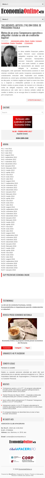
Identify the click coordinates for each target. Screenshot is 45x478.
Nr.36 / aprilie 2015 (7, 224)
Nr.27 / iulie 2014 (7, 205)
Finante (12, 43)
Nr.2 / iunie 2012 (7, 151)
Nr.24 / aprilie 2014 (7, 198)
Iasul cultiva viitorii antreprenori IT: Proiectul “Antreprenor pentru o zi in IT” (22, 401)
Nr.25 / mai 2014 (7, 201)
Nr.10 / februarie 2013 (8, 168)
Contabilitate (5, 43)
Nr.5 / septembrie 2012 (9, 157)
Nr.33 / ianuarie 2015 (8, 218)
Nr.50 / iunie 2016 (7, 255)
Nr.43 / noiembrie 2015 (9, 240)
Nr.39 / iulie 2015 (7, 231)
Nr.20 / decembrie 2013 (9, 190)
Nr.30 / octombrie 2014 (9, 211)
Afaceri (27, 41)
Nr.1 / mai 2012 (6, 149)
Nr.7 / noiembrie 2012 (8, 162)
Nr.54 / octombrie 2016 (9, 263)
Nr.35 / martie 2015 (8, 222)
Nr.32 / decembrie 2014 (9, 216)
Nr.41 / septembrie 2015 (9, 235)
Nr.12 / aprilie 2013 (7, 172)
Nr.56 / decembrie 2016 (9, 268)
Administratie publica (17, 41)
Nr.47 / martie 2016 (8, 248)
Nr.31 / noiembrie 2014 (9, 214)
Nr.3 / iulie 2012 (6, 153)
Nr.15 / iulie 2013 (7, 179)
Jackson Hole (29, 475)
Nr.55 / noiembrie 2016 (9, 266)
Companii (39, 41)
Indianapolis (39, 474)
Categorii (18, 348)
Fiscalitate (19, 43)
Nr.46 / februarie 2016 (8, 246)
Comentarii (7, 348)
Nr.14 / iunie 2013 (7, 177)
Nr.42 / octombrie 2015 (9, 237)
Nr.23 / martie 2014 (8, 196)
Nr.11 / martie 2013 (8, 170)
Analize (32, 41)
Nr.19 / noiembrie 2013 (9, 188)
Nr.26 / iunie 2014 (7, 203)
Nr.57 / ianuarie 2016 (8, 270)
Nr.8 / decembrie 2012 (9, 164)
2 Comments (28, 43)
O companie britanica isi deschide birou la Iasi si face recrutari (21, 413)
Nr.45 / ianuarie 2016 (8, 244)
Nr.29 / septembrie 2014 (9, 209)
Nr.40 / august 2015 (8, 233)
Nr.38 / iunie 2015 (7, 229)
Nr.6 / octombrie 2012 (8, 159)
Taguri (28, 348)
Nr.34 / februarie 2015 (8, 220)
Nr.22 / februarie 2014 (8, 194)
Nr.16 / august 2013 (8, 181)
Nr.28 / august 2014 (8, 207)
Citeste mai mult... (35, 100)
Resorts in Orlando (17, 475)
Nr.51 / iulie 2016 (7, 257)
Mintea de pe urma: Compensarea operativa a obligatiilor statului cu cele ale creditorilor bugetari (21, 35)
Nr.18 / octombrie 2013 (9, 185)
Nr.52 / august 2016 (8, 259)
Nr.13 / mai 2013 (7, 175)
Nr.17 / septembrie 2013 (9, 183)
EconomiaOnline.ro (25, 469)
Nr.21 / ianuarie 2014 (8, 192)
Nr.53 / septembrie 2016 (9, 261)
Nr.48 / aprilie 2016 (7, 250)
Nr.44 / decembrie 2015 (9, 242)
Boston (27, 474)
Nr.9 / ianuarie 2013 (8, 166)
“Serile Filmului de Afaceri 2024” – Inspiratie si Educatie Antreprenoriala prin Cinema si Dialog (22, 395)
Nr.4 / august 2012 (7, 155)
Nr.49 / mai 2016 (7, 253)
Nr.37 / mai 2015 (7, 227)
